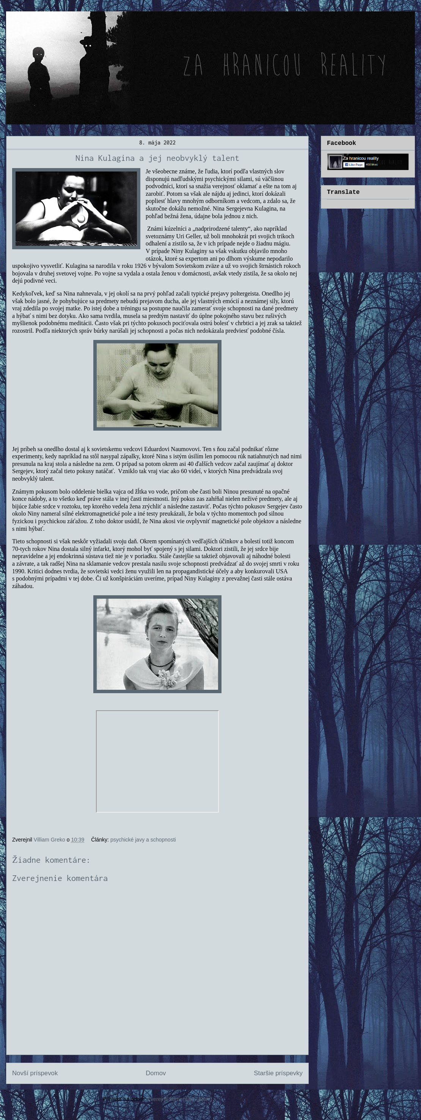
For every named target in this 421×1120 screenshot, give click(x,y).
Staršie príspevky (278, 1073)
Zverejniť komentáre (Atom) (180, 1099)
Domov (156, 1073)
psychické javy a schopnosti (143, 840)
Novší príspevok (35, 1073)
